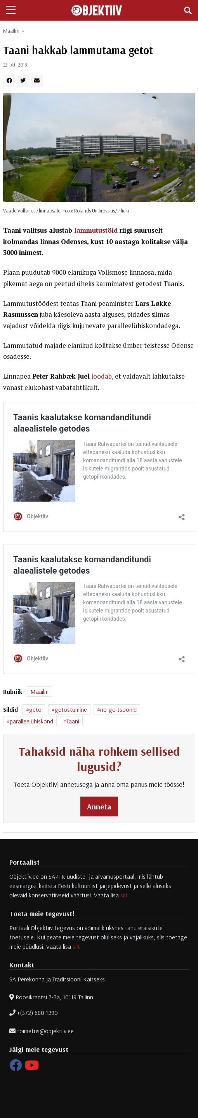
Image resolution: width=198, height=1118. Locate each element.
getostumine (71, 709)
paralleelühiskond (31, 721)
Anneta (99, 806)
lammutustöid (96, 230)
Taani (72, 721)
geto (35, 709)
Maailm (11, 30)
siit (124, 895)
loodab (101, 376)
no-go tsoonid (118, 709)
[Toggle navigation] (188, 10)
